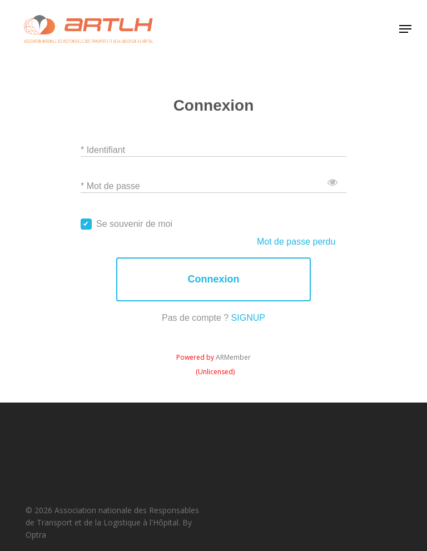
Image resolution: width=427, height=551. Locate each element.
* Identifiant (103, 149)
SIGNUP (248, 317)
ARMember (233, 357)
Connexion (213, 279)
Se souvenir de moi (134, 224)
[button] (405, 28)
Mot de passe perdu (296, 241)
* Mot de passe (110, 185)
